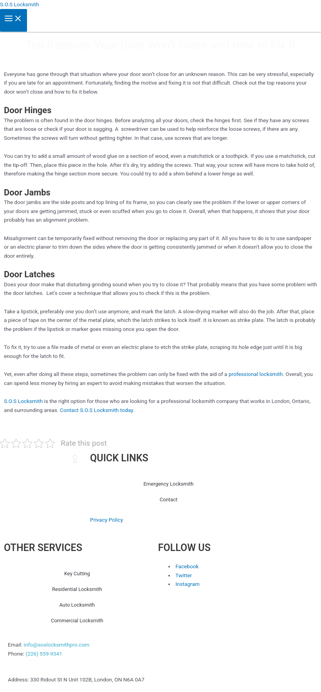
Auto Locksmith (77, 605)
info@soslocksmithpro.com (57, 644)
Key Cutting (77, 573)
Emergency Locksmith (168, 484)
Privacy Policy (106, 520)
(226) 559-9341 (43, 653)
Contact (168, 499)
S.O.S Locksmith (19, 4)
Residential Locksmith (77, 589)
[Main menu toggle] (13, 20)
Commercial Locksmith (77, 620)
